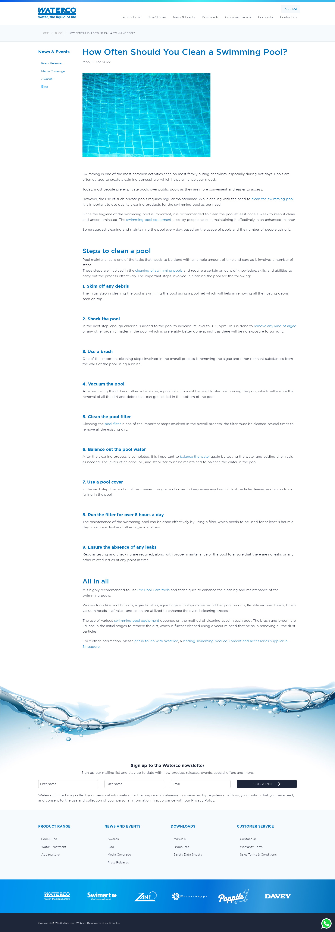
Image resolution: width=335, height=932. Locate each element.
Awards (47, 79)
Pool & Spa (49, 839)
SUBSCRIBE (267, 784)
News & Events (184, 17)
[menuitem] (68, 839)
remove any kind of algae (275, 326)
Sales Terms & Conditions (258, 854)
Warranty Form (251, 846)
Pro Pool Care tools (153, 590)
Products (129, 17)
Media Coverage (53, 71)
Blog (58, 33)
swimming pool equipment (148, 219)
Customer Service (238, 17)
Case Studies (156, 17)
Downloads (210, 17)
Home (45, 33)
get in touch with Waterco (156, 641)
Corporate (265, 17)
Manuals (180, 839)
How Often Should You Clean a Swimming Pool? (102, 33)
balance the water (195, 456)
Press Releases (52, 63)
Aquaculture (50, 854)
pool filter (113, 424)
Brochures (181, 846)
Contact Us (288, 17)
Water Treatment (53, 846)
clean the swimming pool (272, 199)
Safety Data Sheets (188, 854)
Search (289, 9)
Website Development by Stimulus (98, 923)
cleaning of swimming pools (158, 270)
